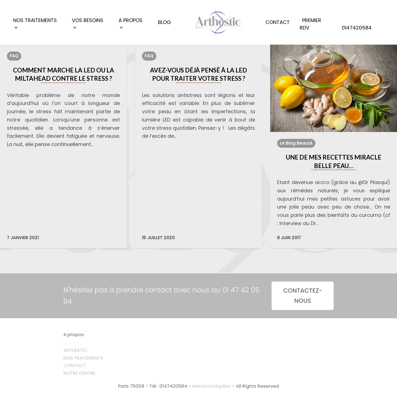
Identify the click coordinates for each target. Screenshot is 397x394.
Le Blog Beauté (296, 143)
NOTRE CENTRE (79, 373)
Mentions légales (211, 386)
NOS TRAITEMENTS (83, 358)
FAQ (14, 56)
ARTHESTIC (75, 350)
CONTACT (74, 365)
